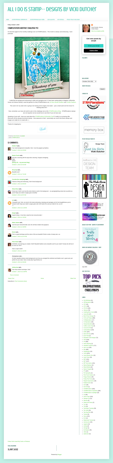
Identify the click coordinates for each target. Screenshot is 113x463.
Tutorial (85, 414)
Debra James (15, 222)
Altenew (86, 310)
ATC (85, 304)
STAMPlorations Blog (55, 111)
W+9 (85, 418)
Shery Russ (15, 189)
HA (84, 341)
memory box (87, 422)
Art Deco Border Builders (57, 102)
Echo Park (86, 335)
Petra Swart (15, 241)
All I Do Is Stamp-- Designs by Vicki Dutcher (52, 9)
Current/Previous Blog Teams (37, 19)
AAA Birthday (87, 300)
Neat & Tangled (87, 369)
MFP (85, 359)
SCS (85, 384)
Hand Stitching (87, 343)
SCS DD (86, 386)
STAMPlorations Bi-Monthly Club (44, 116)
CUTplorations (87, 322)
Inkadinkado (87, 351)
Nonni (13, 232)
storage (85, 428)
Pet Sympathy (87, 373)
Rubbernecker (87, 382)
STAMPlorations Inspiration (91, 390)
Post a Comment (14, 275)
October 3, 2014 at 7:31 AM (19, 174)
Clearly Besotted (88, 324)
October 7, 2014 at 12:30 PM (19, 271)
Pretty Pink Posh (88, 379)
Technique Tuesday (88, 408)
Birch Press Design (88, 316)
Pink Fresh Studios (88, 375)
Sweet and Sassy (88, 402)
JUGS (85, 353)
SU (84, 394)
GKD (85, 339)
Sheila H (14, 146)
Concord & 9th (87, 327)
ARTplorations (87, 302)
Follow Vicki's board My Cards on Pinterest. (19, 441)
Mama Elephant (88, 365)
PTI (84, 371)
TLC (85, 404)
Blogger (60, 454)
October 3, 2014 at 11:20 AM (19, 207)
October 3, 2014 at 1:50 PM (19, 217)
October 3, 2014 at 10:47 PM (19, 236)
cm (13, 200)
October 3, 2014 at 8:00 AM (19, 184)
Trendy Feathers (71, 102)
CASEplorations (88, 320)
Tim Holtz (86, 410)
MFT (85, 361)
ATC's (85, 306)
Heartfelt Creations (88, 345)
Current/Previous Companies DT (19, 19)
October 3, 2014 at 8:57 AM (19, 195)
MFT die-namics (88, 363)
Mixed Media (87, 367)
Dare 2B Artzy (87, 333)
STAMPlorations (16, 137)
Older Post (73, 278)
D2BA (85, 331)
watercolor (86, 433)
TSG (85, 406)
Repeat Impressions (89, 381)
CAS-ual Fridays (88, 318)
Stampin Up (87, 398)
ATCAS (85, 308)
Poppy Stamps (87, 377)
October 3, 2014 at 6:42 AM (19, 164)
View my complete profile (97, 31)
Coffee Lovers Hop (88, 326)
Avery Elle (86, 314)
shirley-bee (15, 267)
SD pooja (14, 170)
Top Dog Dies (87, 412)
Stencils (86, 400)
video (85, 432)
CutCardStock (87, 329)
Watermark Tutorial (88, 420)
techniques (86, 430)
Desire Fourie (16, 155)
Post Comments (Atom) (21, 281)
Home (7, 19)
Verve (85, 416)
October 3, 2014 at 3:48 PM (19, 227)
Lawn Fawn (86, 357)
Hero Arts (86, 347)
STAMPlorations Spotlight (90, 392)
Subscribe (94, 51)
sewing (85, 426)
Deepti (14, 213)
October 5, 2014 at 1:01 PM (19, 251)
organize (86, 424)
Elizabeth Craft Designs (90, 337)
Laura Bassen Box (88, 355)
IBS (84, 349)
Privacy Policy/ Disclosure (73, 19)
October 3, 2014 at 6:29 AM (19, 150)
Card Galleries (51, 19)
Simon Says (87, 396)
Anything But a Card (89, 312)
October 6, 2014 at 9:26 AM (19, 262)
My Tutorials (61, 19)
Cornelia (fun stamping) (18, 179)
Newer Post (11, 278)
